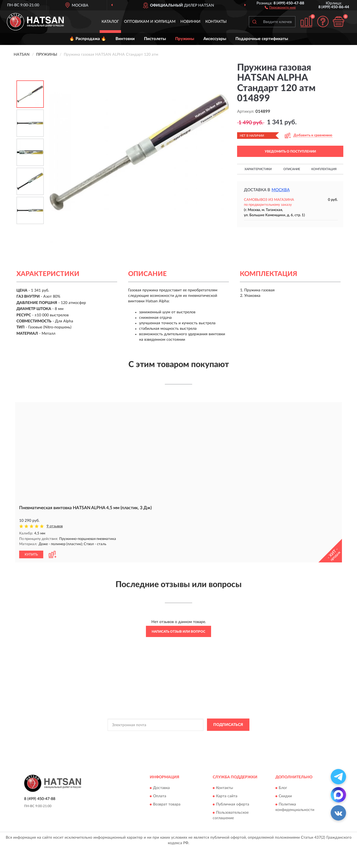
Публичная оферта (232, 804)
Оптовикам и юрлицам (149, 22)
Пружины (184, 39)
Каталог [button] (110, 22)
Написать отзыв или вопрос (178, 631)
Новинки (190, 22)
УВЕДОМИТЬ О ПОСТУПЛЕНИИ (290, 151)
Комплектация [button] (323, 169)
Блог (283, 788)
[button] (280, 7)
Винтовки (125, 39)
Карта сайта (226, 796)
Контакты (216, 22)
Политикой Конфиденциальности (178, 737)
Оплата (159, 796)
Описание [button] (291, 169)
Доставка (161, 788)
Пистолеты (155, 39)
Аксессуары (214, 39)
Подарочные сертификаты (261, 39)
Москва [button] (281, 190)
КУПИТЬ (31, 554)
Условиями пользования (226, 737)
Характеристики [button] (258, 169)
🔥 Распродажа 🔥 (87, 39)
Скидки (285, 796)
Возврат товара (166, 804)
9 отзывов (55, 526)
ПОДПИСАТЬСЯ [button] (228, 724)
